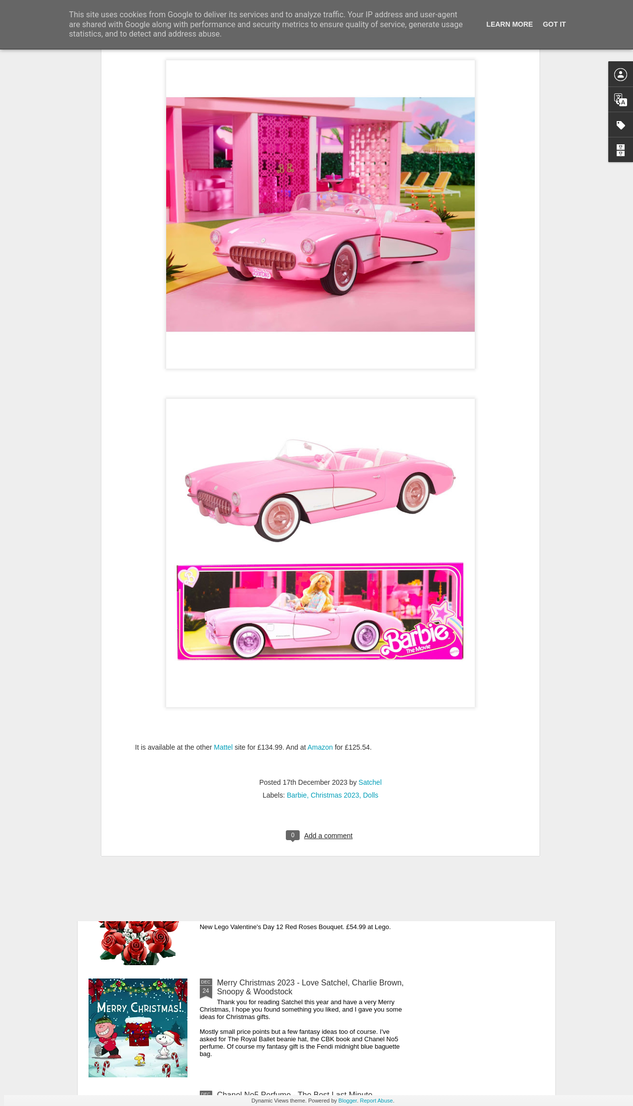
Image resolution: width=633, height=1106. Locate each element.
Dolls (370, 674)
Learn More (510, 24)
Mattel (224, 626)
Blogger (347, 1101)
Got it (554, 24)
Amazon (320, 626)
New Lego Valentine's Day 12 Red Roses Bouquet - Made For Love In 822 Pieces (307, 875)
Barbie (297, 674)
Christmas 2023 (335, 674)
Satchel (370, 661)
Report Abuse (376, 1101)
